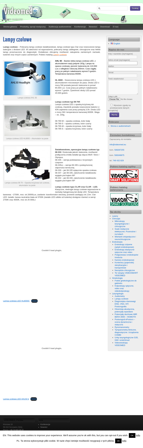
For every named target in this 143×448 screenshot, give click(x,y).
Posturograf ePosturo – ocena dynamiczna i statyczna (125, 322)
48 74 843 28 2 (16, 430)
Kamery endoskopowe (124, 260)
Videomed (18, 11)
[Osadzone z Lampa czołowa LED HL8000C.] (51, 250)
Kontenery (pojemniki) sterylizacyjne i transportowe (124, 265)
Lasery (115, 216)
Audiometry (120, 296)
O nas (115, 27)
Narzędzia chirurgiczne (125, 270)
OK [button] (132, 435)
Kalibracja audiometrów (60, 27)
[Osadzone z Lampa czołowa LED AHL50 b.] (51, 348)
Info (138, 435)
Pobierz (34, 301)
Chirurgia (116, 218)
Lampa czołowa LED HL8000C (16, 301)
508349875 (119, 155)
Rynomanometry (122, 327)
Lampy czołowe (121, 299)
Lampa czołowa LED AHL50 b (16, 399)
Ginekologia (117, 278)
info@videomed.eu (118, 144)
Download (105, 27)
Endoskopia (117, 242)
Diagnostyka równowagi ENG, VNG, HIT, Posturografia (125, 304)
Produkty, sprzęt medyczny (33, 27)
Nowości (93, 27)
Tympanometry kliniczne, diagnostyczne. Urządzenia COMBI (126, 332)
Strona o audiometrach (121, 126)
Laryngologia (117, 293)
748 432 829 (118, 160)
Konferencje (80, 27)
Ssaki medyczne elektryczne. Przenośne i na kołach (125, 231)
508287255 (119, 150)
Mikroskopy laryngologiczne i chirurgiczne (122, 223)
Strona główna (10, 27)
